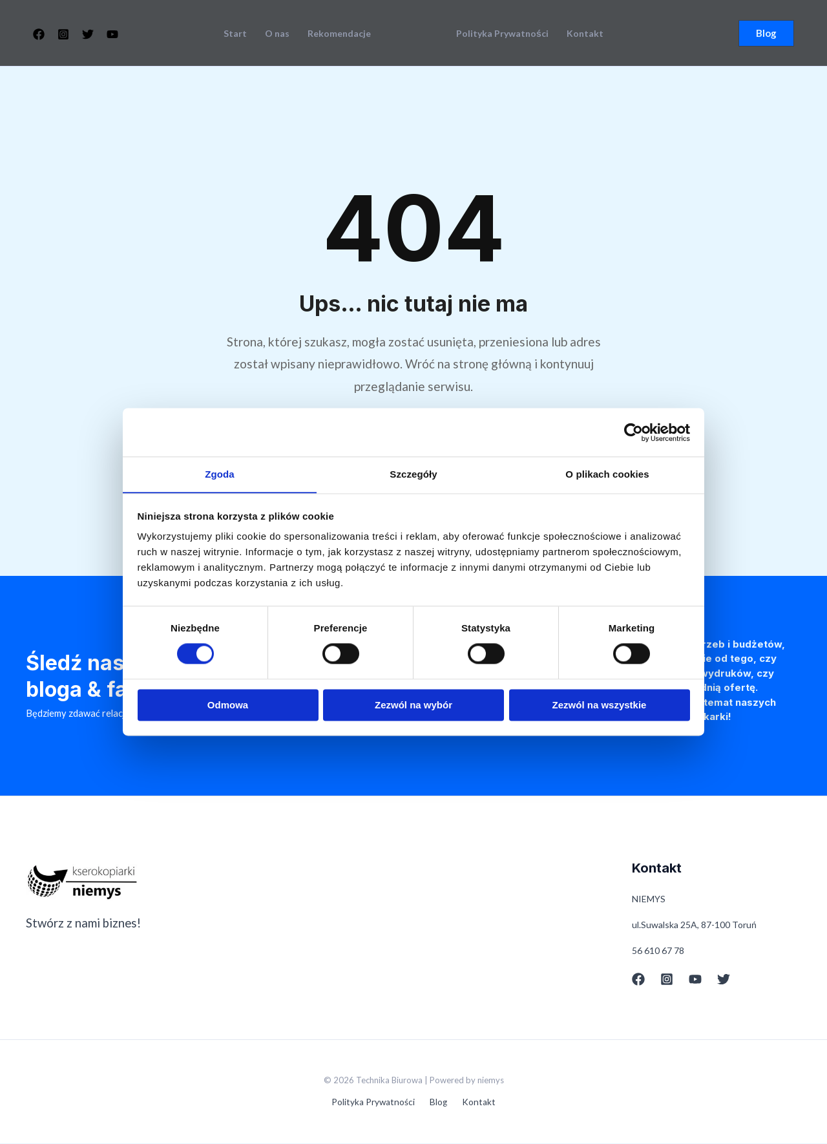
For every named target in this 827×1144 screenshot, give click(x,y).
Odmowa (227, 705)
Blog (439, 1102)
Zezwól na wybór (413, 705)
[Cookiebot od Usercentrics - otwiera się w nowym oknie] (633, 431)
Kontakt (585, 33)
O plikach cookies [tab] (607, 474)
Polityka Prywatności (502, 33)
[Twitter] (88, 34)
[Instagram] (63, 34)
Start (235, 33)
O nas (277, 33)
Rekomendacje (339, 33)
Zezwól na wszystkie (599, 705)
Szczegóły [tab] (413, 474)
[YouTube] (112, 34)
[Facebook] (39, 34)
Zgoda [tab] (220, 474)
